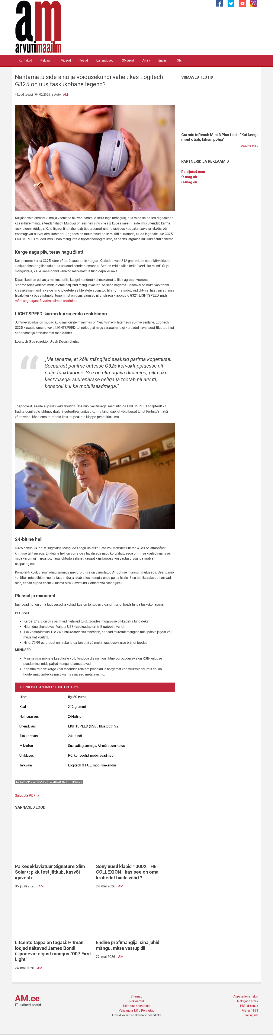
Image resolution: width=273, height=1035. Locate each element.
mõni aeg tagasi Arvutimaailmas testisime (46, 301)
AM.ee (27, 998)
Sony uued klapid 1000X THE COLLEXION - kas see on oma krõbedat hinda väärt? (127, 872)
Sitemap (136, 996)
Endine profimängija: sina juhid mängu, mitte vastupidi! (127, 945)
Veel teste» (249, 146)
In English (251, 1015)
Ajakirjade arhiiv (247, 1001)
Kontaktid (25, 60)
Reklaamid (136, 1001)
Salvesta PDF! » (27, 796)
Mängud (77, 782)
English (163, 60)
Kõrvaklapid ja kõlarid (31, 782)
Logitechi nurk (58, 782)
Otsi (179, 60)
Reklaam (46, 60)
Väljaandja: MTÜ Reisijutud (136, 1010)
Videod (66, 60)
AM (65, 94)
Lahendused (104, 60)
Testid (83, 60)
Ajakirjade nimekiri (245, 996)
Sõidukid (128, 60)
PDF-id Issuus (249, 1006)
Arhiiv (146, 60)
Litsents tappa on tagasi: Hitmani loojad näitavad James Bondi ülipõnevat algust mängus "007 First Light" (53, 951)
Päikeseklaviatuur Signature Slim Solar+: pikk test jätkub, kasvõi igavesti (50, 872)
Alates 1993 (250, 1010)
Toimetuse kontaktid (136, 1006)
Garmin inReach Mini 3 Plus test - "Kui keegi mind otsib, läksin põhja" (219, 137)
